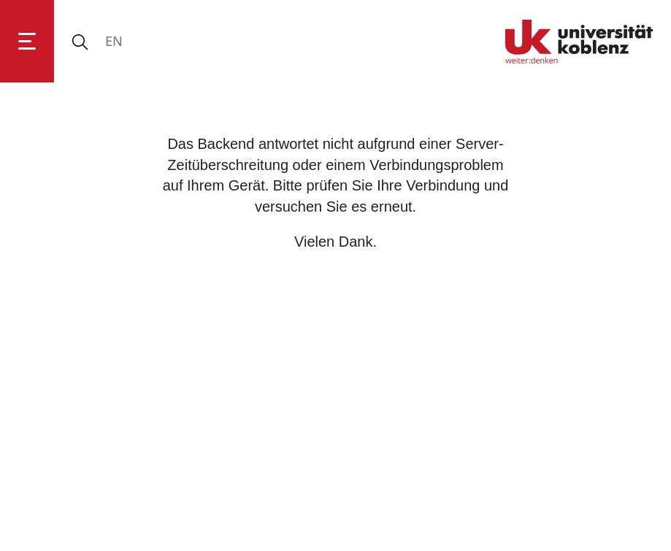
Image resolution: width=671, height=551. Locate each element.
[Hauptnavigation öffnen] (27, 41)
